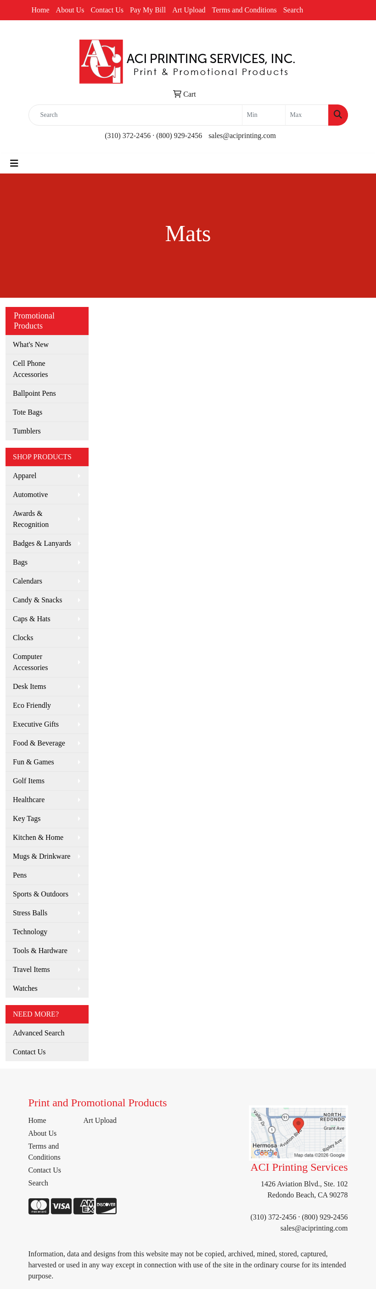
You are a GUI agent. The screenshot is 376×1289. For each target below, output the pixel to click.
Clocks (23, 638)
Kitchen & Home (38, 837)
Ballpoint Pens (34, 393)
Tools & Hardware (40, 950)
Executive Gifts (36, 724)
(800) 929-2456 (179, 135)
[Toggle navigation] (14, 163)
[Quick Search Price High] (307, 115)
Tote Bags (27, 412)
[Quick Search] (135, 115)
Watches (25, 988)
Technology (30, 932)
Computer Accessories (30, 662)
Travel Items (31, 969)
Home (41, 10)
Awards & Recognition (31, 518)
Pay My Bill (148, 10)
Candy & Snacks (37, 600)
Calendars (27, 581)
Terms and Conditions (244, 10)
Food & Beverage (39, 743)
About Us (70, 10)
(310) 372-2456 (128, 135)
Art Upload (188, 10)
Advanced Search (38, 1033)
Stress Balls (30, 913)
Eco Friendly (32, 705)
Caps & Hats (32, 619)
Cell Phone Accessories (30, 368)
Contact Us (106, 10)
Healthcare (29, 799)
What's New (31, 344)
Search (293, 10)
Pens (20, 875)
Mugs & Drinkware (41, 856)
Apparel (25, 476)
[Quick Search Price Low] (264, 115)
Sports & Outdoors (40, 894)
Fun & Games (33, 762)
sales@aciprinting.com (242, 135)
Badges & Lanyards (42, 543)
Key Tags (26, 818)
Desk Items (29, 686)
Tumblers (27, 431)
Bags (20, 562)
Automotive (30, 494)
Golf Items (29, 781)
